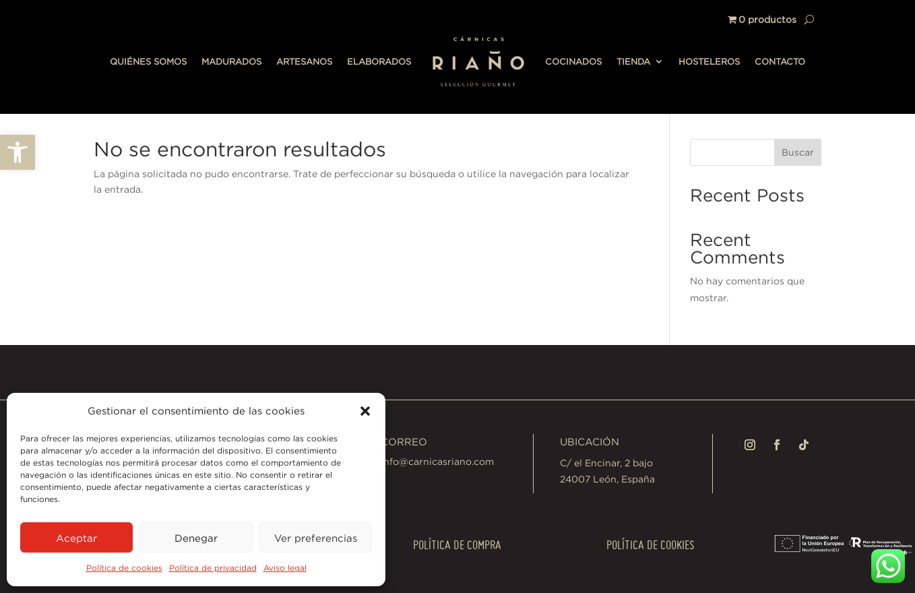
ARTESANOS (304, 61)
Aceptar (76, 537)
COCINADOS (573, 61)
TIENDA (633, 61)
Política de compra (457, 545)
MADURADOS (231, 61)
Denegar (196, 537)
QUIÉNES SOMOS (148, 61)
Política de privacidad (213, 567)
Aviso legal (285, 567)
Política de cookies (124, 567)
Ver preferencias (315, 537)
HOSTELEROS (709, 61)
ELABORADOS (379, 61)
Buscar (798, 152)
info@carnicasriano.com (437, 461)
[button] (17, 152)
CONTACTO (780, 61)
